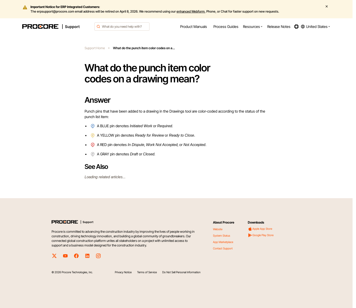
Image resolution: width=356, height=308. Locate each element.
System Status (221, 235)
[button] (253, 26)
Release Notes (278, 26)
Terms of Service (147, 272)
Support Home (95, 48)
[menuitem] (193, 26)
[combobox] (121, 26)
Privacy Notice (123, 272)
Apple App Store (260, 229)
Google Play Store (260, 235)
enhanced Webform (191, 11)
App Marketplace (223, 242)
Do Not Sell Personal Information (181, 272)
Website (217, 229)
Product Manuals (193, 26)
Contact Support (223, 248)
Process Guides (225, 26)
